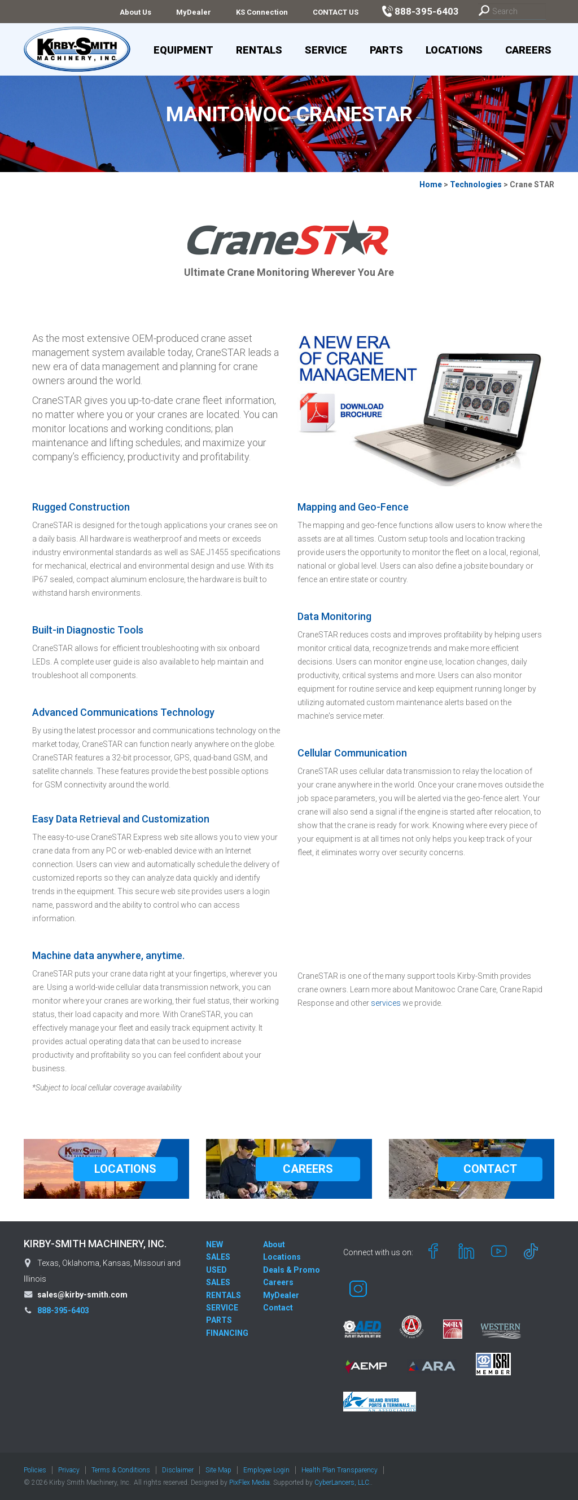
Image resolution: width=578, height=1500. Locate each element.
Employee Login (266, 1470)
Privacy (69, 1470)
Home (430, 184)
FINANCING (227, 1333)
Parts (386, 50)
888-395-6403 (63, 1310)
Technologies (476, 184)
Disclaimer (178, 1470)
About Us (135, 12)
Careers (528, 50)
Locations (454, 50)
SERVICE (222, 1307)
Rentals (259, 50)
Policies (35, 1470)
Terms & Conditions (120, 1470)
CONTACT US (335, 12)
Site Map (218, 1470)
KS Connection (262, 12)
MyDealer (193, 12)
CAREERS (308, 1169)
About (274, 1244)
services (386, 1003)
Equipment (183, 50)
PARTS (219, 1320)
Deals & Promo (291, 1269)
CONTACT (490, 1169)
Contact (278, 1307)
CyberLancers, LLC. (342, 1482)
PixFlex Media (249, 1482)
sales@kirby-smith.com (82, 1294)
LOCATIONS (125, 1169)
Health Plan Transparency (339, 1470)
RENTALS (223, 1295)
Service (326, 50)
